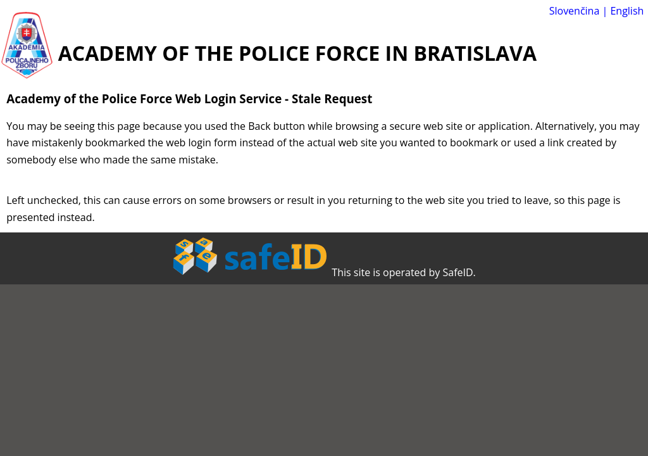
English (627, 11)
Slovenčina (574, 11)
